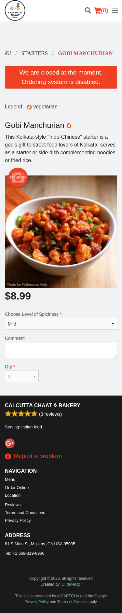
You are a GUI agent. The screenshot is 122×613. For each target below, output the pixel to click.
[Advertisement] (61, 35)
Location (12, 495)
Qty (22, 373)
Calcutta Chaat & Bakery (42, 405)
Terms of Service (71, 602)
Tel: (24, 553)
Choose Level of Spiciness (61, 321)
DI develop (71, 584)
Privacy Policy (18, 520)
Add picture (18, 177)
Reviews (12, 504)
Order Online (17, 487)
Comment (61, 347)
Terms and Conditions (25, 512)
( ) (101, 10)
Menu (10, 479)
